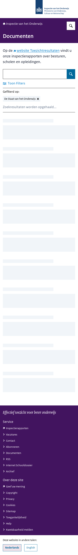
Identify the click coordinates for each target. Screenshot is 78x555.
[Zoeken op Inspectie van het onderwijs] (71, 26)
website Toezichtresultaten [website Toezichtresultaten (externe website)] (36, 50)
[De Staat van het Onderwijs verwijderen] (21, 99)
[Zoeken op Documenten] (71, 74)
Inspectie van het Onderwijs (22, 24)
